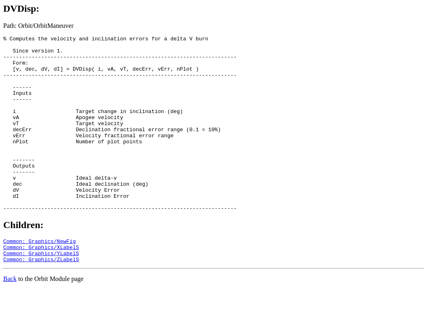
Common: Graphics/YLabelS (41, 291)
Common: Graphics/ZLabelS (41, 299)
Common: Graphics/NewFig (39, 277)
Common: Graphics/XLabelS (41, 284)
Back (10, 318)
